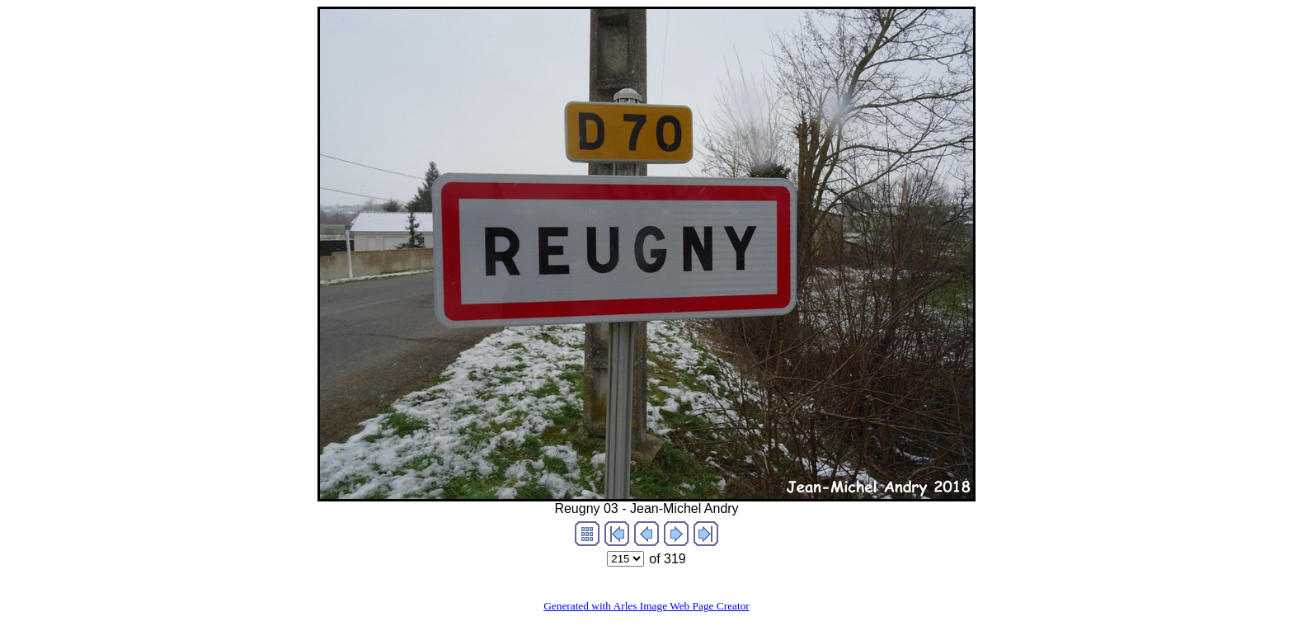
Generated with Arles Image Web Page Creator (646, 606)
